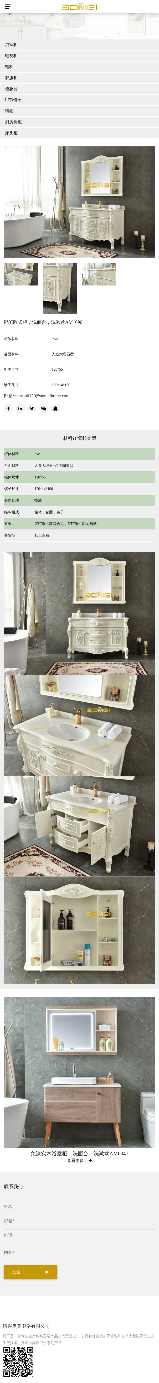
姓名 (8, 1206)
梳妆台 (11, 88)
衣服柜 (11, 77)
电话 (8, 1235)
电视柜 (11, 55)
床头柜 (11, 133)
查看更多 (79, 1160)
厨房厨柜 (13, 122)
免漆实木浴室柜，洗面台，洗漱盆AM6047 (79, 1153)
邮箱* (9, 1221)
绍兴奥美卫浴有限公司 (26, 1326)
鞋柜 (9, 66)
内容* (9, 1252)
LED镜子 (13, 100)
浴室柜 (11, 44)
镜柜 (9, 111)
